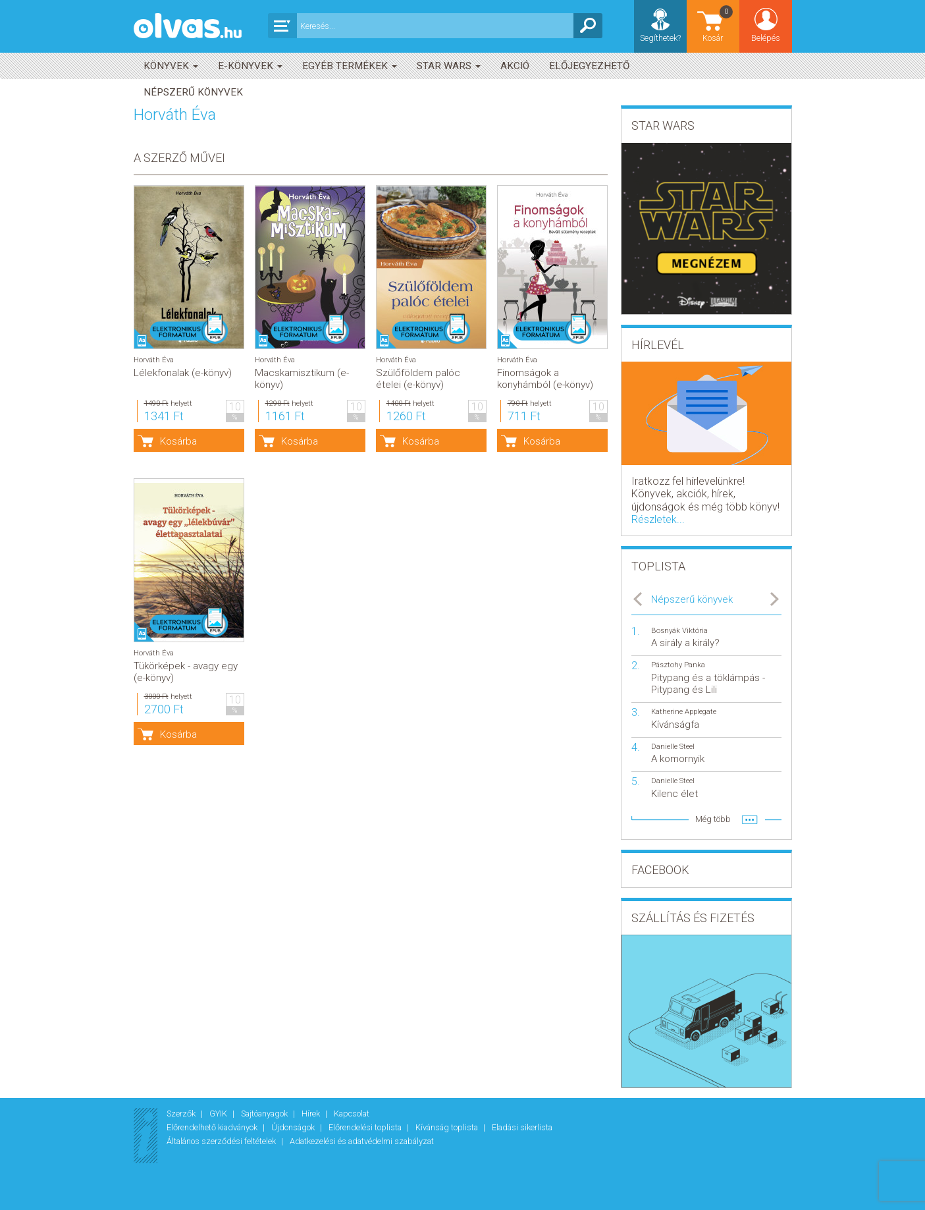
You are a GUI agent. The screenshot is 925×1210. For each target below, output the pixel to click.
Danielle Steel (673, 746)
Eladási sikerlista (522, 1127)
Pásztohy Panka (678, 665)
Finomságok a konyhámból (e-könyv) (545, 379)
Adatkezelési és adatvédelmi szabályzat (362, 1141)
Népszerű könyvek (193, 92)
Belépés (765, 38)
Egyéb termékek (349, 66)
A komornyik (677, 759)
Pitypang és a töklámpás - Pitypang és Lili (708, 684)
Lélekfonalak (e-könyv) (183, 373)
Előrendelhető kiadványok (213, 1127)
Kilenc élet (674, 794)
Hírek (312, 1113)
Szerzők (182, 1113)
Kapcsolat (351, 1113)
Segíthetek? (660, 38)
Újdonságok (294, 1127)
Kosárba (178, 441)
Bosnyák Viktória (679, 630)
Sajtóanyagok (265, 1113)
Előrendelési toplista (366, 1127)
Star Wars (449, 66)
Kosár (718, 23)
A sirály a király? (685, 643)
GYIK (219, 1113)
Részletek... (658, 519)
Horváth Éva (154, 360)
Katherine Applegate (683, 711)
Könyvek (171, 66)
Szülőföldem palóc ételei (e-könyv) (418, 379)
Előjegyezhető (589, 66)
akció (514, 66)
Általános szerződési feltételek (222, 1141)
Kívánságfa (675, 724)
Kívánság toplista (447, 1127)
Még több (713, 819)
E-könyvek (250, 66)
